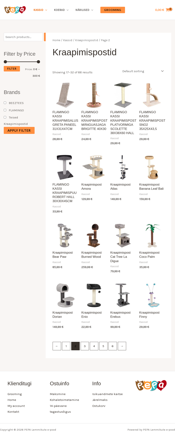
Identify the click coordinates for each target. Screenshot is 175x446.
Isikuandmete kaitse (107, 394)
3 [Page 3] (85, 346)
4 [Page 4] (94, 346)
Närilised (79, 10)
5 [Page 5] (103, 346)
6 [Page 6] (113, 346)
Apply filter (19, 130)
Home (56, 40)
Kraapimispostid (86, 40)
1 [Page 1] (66, 346)
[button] (109, 10)
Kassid (38, 10)
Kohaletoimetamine (64, 400)
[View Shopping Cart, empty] (162, 9)
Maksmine (58, 394)
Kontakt (13, 411)
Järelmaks (100, 400)
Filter (12, 68)
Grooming (15, 394)
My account (16, 406)
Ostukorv (98, 406)
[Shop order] (142, 71)
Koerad (57, 10)
